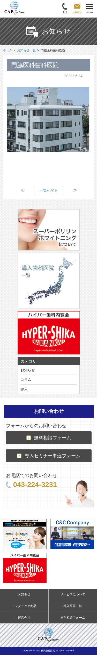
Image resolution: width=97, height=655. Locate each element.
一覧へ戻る (49, 190)
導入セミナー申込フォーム (48, 455)
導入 (24, 389)
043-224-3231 (31, 485)
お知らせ (27, 370)
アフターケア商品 (24, 606)
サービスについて (72, 594)
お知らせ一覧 (26, 50)
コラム (25, 379)
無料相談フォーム (48, 437)
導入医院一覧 (72, 606)
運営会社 (24, 617)
